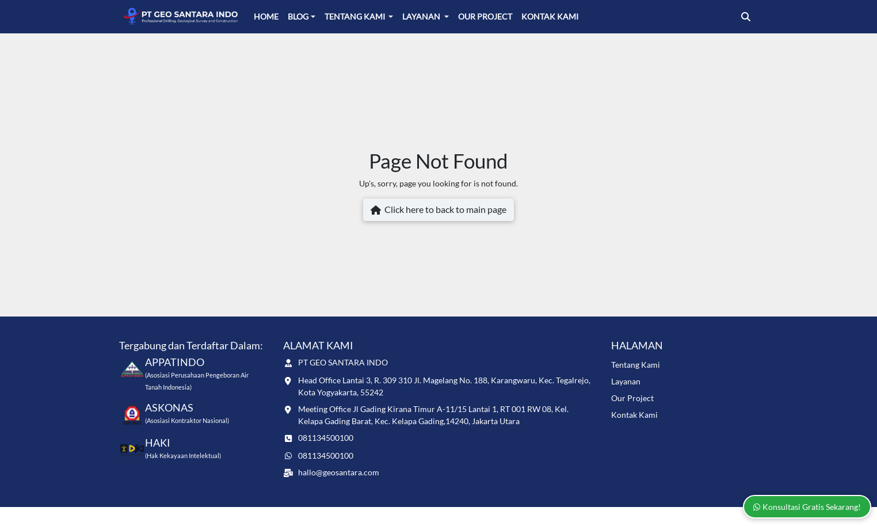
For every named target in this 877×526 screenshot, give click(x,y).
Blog (298, 16)
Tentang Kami (356, 16)
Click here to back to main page (438, 210)
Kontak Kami (549, 16)
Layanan (422, 16)
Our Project (485, 16)
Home (266, 16)
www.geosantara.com (204, 516)
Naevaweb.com (733, 516)
